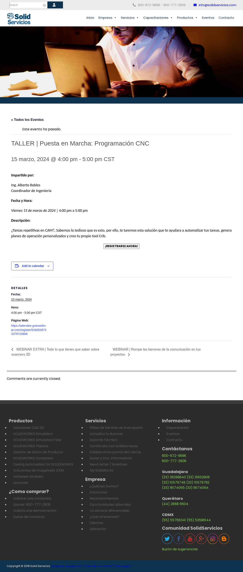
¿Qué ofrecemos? (104, 516)
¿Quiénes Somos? (104, 486)
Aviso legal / (123, 566)
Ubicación (98, 529)
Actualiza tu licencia (106, 433)
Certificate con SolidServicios (114, 446)
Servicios (130, 17)
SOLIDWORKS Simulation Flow (37, 439)
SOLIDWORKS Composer (33, 458)
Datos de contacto (29, 516)
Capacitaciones (158, 17)
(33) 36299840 (174, 477)
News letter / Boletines (108, 464)
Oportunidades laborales (110, 504)
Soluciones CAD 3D (28, 427)
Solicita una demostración (34, 510)
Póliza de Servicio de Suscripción (116, 427)
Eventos (208, 17)
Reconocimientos (104, 498)
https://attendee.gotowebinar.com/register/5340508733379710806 (28, 330)
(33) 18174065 (173, 487)
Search (14, 5)
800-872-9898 (174, 455)
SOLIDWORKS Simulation (33, 433)
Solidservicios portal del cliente (115, 452)
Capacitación (177, 427)
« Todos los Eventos (27, 119)
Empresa (108, 17)
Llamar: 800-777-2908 (32, 504)
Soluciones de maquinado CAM (38, 470)
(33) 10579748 (174, 482)
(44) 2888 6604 (175, 503)
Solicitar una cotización (32, 498)
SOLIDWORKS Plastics (30, 446)
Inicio (90, 17)
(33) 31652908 (198, 477)
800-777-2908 (174, 461)
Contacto (226, 17)
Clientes (96, 522)
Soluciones (98, 492)
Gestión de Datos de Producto (38, 452)
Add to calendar (33, 266)
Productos (187, 17)
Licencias (20, 482)
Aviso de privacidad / (99, 566)
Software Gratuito (28, 476)
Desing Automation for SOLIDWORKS (43, 464)
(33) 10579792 (197, 482)
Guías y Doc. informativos (111, 458)
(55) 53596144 (199, 520)
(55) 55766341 (174, 520)
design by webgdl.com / (67, 566)
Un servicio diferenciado (109, 510)
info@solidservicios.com (215, 5)
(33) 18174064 (197, 487)
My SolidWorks (101, 470)
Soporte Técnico (103, 439)
